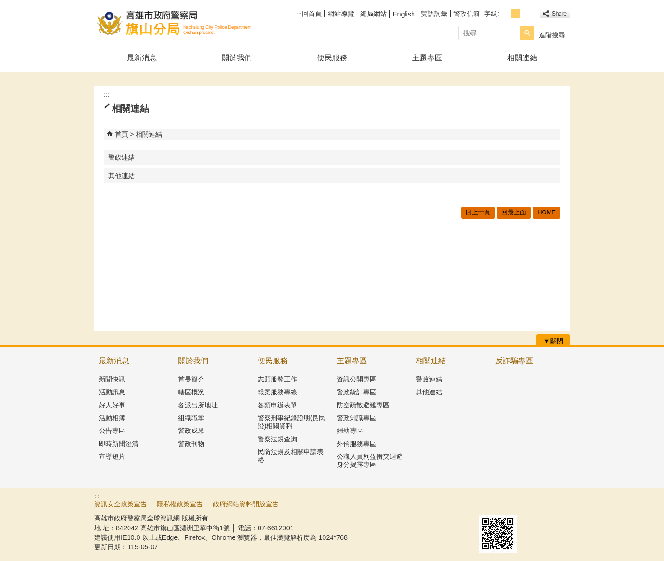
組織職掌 (191, 418)
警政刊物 (191, 443)
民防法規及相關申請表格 (291, 455)
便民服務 (332, 58)
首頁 (121, 134)
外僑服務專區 (356, 443)
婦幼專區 (350, 430)
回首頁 (312, 13)
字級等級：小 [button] (505, 14)
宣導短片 (112, 456)
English (404, 14)
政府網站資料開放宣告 (246, 504)
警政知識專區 (356, 418)
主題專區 (427, 58)
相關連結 (522, 58)
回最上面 (514, 212)
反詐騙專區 (514, 361)
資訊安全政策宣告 (120, 504)
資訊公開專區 (356, 379)
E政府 (489, 502)
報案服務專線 (277, 392)
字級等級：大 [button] (526, 14)
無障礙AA (535, 503)
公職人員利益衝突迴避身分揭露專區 (370, 460)
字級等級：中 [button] (515, 13)
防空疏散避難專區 (363, 405)
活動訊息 (112, 392)
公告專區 (112, 430)
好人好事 (112, 405)
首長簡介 (191, 379)
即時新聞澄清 (118, 443)
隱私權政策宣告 (180, 504)
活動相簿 (112, 418)
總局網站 (373, 13)
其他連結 (121, 175)
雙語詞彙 (434, 13)
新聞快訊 (112, 379)
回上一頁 (478, 212)
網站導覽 (341, 13)
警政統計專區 (356, 392)
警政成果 (191, 430)
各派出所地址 (198, 405)
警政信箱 (466, 13)
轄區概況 (191, 392)
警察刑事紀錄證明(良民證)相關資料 (292, 422)
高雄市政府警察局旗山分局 (173, 23)
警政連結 (121, 157)
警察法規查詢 (277, 439)
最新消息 (142, 58)
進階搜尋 (552, 35)
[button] (527, 33)
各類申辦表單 (277, 405)
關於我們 (237, 58)
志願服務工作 (277, 379)
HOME (546, 212)
